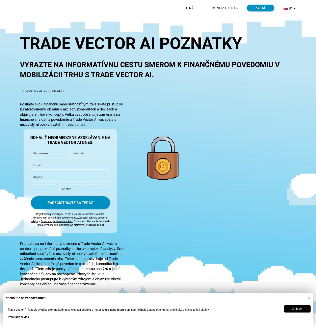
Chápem (297, 308)
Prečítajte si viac (18, 317)
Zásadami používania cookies (57, 221)
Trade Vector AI (31, 91)
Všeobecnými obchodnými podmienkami (54, 217)
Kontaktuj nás (225, 8)
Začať (260, 8)
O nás (190, 8)
